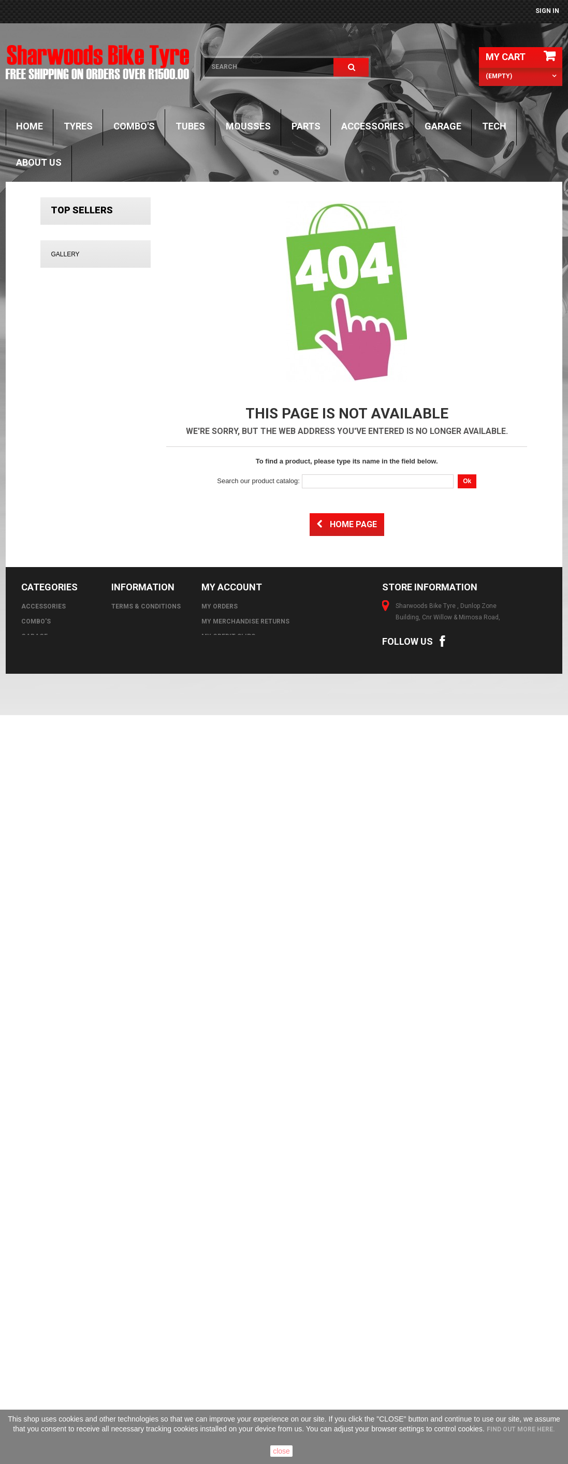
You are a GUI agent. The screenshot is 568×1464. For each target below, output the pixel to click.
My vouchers (224, 1371)
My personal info (232, 1356)
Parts (306, 126)
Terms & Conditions (146, 1296)
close (281, 1451)
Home (29, 126)
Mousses (248, 126)
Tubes (190, 126)
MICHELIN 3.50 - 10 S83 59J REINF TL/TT (125, 247)
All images (95, 1211)
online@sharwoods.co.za (451, 1352)
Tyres (78, 126)
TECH (494, 126)
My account (231, 1276)
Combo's (134, 126)
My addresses (225, 1341)
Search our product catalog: (258, 481)
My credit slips (228, 1326)
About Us (39, 162)
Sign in (547, 11)
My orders (219, 1296)
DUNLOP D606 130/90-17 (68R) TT (124, 570)
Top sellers (82, 210)
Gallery (65, 674)
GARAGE (443, 126)
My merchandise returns (245, 1311)
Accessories (372, 126)
